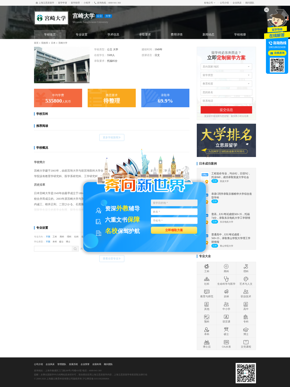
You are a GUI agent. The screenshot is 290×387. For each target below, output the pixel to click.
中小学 (226, 306)
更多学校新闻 (112, 137)
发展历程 (73, 364)
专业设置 (81, 34)
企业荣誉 (85, 364)
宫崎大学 (62, 43)
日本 (53, 43)
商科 (62, 236)
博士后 (207, 343)
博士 (68, 241)
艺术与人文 (246, 280)
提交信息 (226, 110)
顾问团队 (249, 2)
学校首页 (50, 34)
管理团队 (61, 364)
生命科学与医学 (226, 280)
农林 (226, 293)
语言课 (226, 318)
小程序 (87, 2)
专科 (246, 318)
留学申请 (62, 2)
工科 (55, 236)
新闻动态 (208, 34)
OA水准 (226, 343)
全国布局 (96, 364)
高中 (246, 306)
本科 (55, 241)
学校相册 (240, 34)
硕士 (61, 241)
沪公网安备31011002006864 (95, 378)
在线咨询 (279, 53)
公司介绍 (224, 2)
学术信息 (113, 34)
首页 (36, 43)
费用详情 (177, 34)
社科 (76, 236)
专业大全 (205, 256)
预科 (207, 318)
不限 (48, 236)
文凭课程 (246, 343)
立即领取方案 (174, 230)
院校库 (44, 43)
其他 (207, 306)
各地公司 (209, 2)
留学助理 (75, 2)
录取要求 (145, 34)
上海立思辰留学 (45, 2)
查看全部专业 (112, 258)
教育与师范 (206, 293)
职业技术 (246, 293)
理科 (69, 236)
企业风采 (237, 2)
